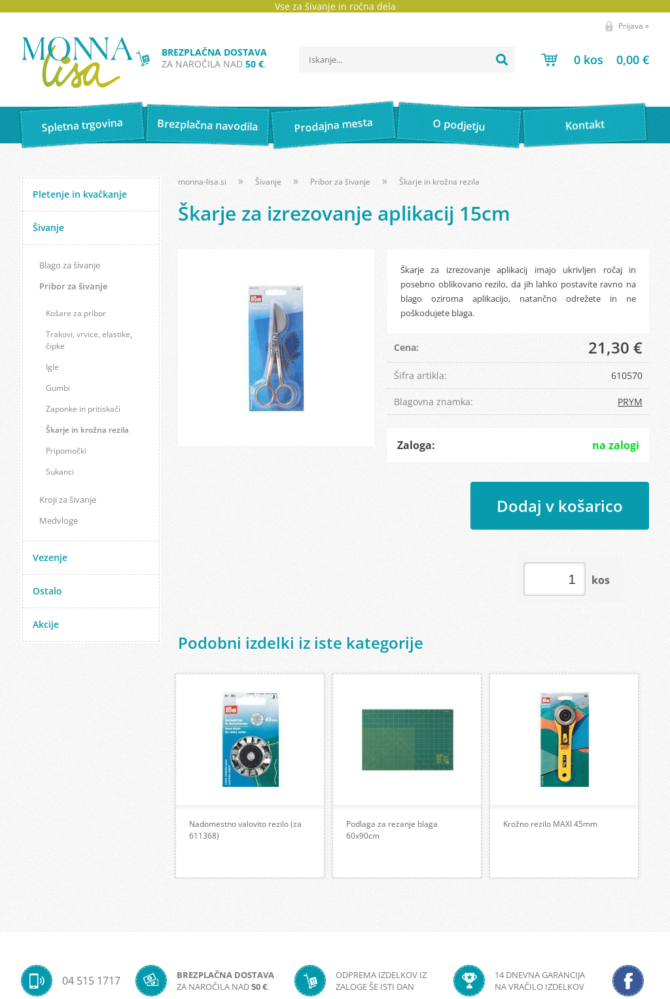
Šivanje (48, 227)
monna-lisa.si (202, 181)
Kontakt (585, 125)
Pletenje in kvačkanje (80, 194)
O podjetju (458, 125)
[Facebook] (628, 980)
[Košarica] (595, 59)
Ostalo (47, 591)
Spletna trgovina (82, 125)
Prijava (633, 25)
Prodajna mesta (333, 125)
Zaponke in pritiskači (83, 408)
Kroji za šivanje (67, 499)
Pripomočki (66, 450)
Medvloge (58, 520)
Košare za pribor (76, 313)
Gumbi (58, 387)
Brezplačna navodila (207, 125)
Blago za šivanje (69, 265)
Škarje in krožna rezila (87, 429)
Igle (52, 366)
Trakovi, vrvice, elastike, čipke (89, 340)
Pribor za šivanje (73, 286)
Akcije (46, 624)
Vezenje (50, 557)
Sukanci (60, 471)
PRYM (630, 401)
